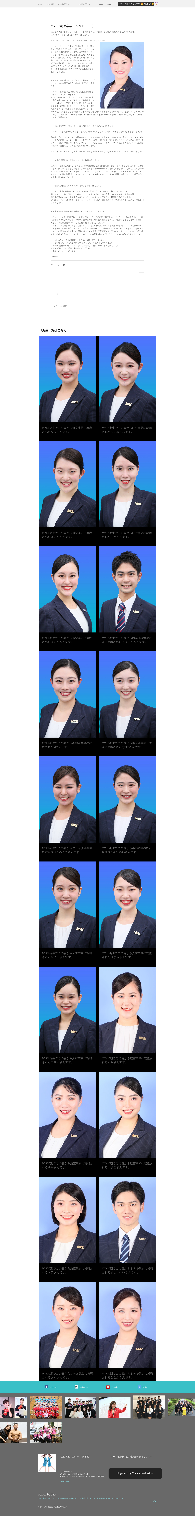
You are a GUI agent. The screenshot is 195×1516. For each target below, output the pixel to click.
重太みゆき (90, 1498)
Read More (64, 1481)
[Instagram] (156, 3)
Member (54, 256)
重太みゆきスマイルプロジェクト (110, 1498)
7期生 (44, 1498)
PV (54, 1498)
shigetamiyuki (62, 1498)
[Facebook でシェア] (52, 264)
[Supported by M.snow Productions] (135, 1473)
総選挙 (82, 1498)
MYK (50, 1498)
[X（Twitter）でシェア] (58, 264)
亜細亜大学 (73, 1498)
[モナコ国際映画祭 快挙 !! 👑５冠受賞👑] (136, 4)
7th (39, 1498)
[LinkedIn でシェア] (64, 264)
